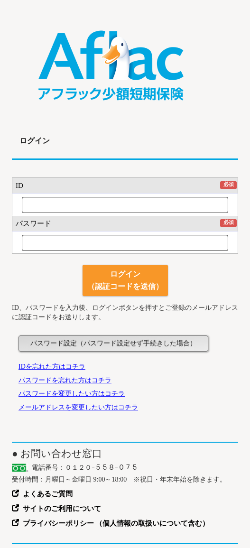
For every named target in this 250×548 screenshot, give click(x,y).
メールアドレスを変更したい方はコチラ (78, 407)
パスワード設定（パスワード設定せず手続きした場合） (113, 343)
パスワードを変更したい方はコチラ (72, 393)
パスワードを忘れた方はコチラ (65, 380)
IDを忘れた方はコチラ (52, 366)
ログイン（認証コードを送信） (125, 280)
